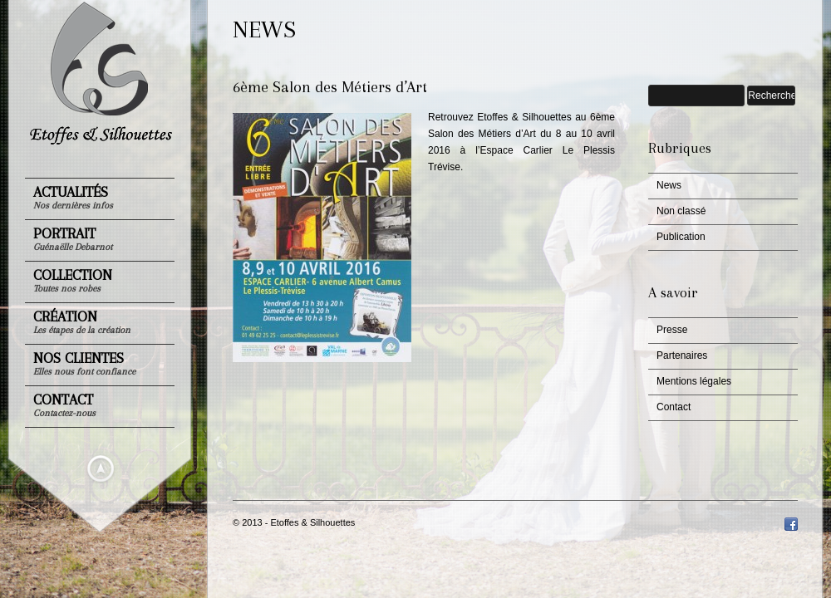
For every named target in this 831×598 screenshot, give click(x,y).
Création (81, 322)
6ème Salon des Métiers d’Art (330, 87)
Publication (681, 237)
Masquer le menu (100, 468)
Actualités (73, 197)
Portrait (72, 238)
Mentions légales (693, 381)
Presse (671, 330)
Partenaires (681, 355)
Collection (72, 280)
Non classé (681, 211)
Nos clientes (84, 363)
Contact (64, 405)
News (668, 185)
